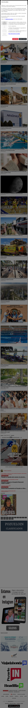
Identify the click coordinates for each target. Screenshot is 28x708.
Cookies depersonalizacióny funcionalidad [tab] (4, 30)
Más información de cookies (14, 33)
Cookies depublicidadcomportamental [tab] (4, 34)
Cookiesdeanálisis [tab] (4, 27)
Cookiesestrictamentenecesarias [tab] (4, 23)
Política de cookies (9, 19)
